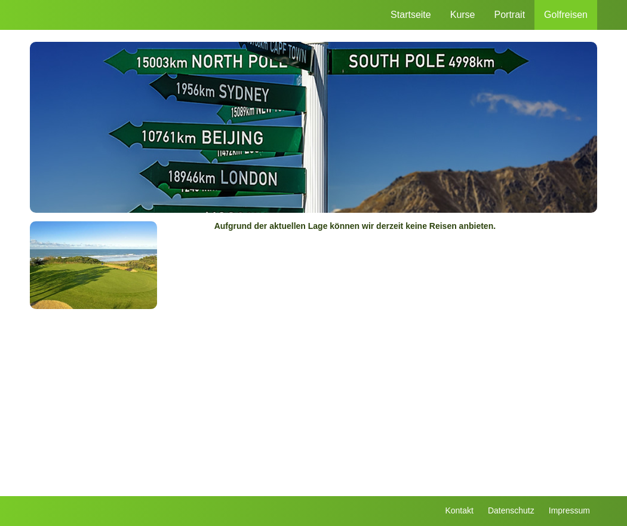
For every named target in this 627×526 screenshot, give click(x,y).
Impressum (569, 510)
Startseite (411, 15)
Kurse (462, 15)
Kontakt (459, 510)
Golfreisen (566, 15)
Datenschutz (511, 510)
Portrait (509, 15)
